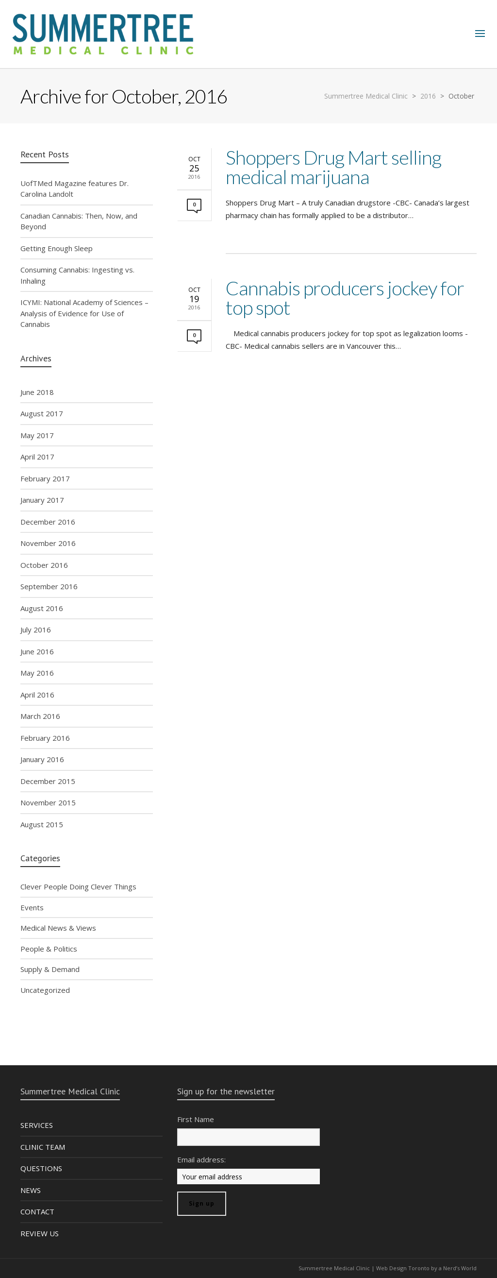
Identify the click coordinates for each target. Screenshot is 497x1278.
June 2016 (37, 651)
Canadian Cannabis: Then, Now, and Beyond (78, 221)
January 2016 (42, 759)
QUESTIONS (41, 1168)
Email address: (201, 1159)
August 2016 (41, 608)
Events (32, 907)
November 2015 (48, 802)
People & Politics (48, 949)
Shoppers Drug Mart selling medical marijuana (333, 167)
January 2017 (42, 500)
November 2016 (48, 543)
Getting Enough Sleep (56, 248)
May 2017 (37, 435)
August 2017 (41, 413)
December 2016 (47, 522)
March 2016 (40, 716)
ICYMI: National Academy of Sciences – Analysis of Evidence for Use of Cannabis (84, 313)
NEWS (30, 1190)
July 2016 (35, 629)
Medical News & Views (58, 928)
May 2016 (37, 673)
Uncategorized (45, 990)
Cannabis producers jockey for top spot (345, 297)
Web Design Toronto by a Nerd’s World (426, 1268)
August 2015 (41, 824)
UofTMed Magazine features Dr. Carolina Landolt (74, 188)
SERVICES (36, 1125)
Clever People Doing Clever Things (78, 886)
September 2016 (49, 586)
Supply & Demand (50, 969)
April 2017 (37, 456)
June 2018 (37, 392)
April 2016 (37, 694)
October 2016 (44, 565)
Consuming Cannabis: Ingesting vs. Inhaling (77, 275)
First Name (195, 1119)
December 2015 (47, 781)
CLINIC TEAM (42, 1147)
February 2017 (45, 478)
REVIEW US (39, 1233)
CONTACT (37, 1211)
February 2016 (45, 738)
